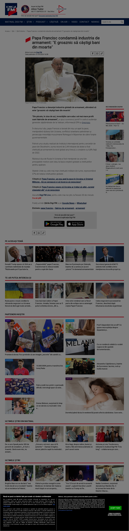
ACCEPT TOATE (115, 508)
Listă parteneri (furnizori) (65, 510)
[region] (64, 512)
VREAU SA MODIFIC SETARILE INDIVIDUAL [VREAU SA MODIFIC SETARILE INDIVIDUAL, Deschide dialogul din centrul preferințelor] (114, 514)
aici (4, 519)
